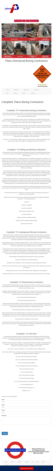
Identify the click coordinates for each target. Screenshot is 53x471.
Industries (26, 89)
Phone (3, 410)
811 (7, 93)
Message (4, 415)
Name (3, 399)
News (15, 93)
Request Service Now (26, 468)
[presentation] (12, 428)
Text (28, 20)
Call (24, 20)
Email (3, 404)
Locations (36, 89)
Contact (33, 93)
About (24, 93)
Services (16, 89)
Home (7, 89)
